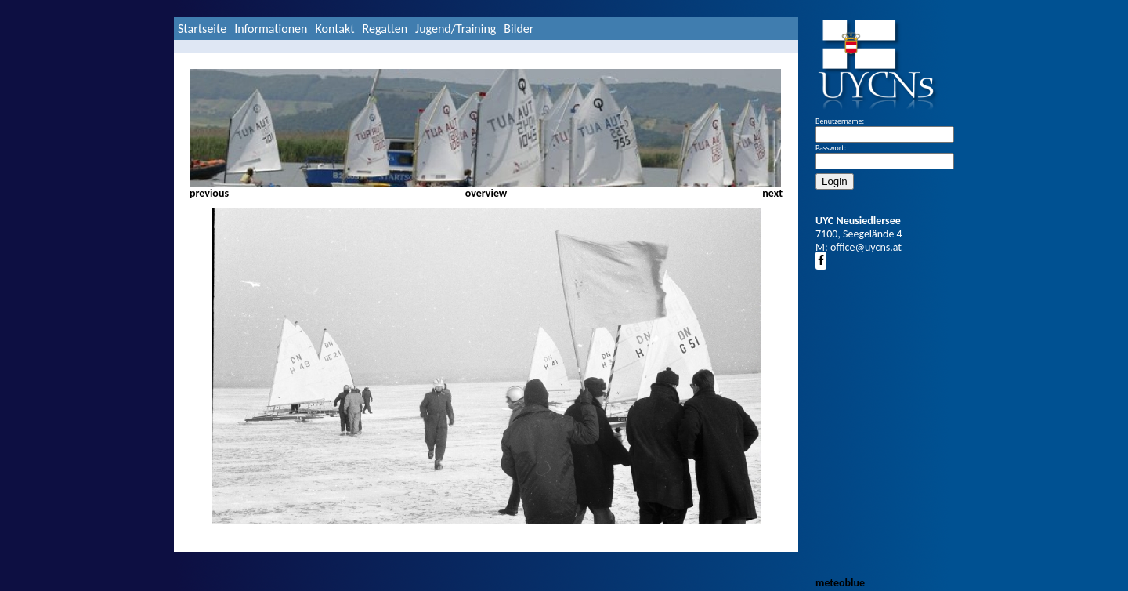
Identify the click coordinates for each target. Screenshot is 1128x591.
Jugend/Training (455, 28)
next (772, 193)
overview (486, 193)
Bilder (518, 28)
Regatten (385, 28)
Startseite (202, 28)
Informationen (270, 28)
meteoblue (840, 582)
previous (209, 193)
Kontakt (334, 28)
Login (835, 181)
